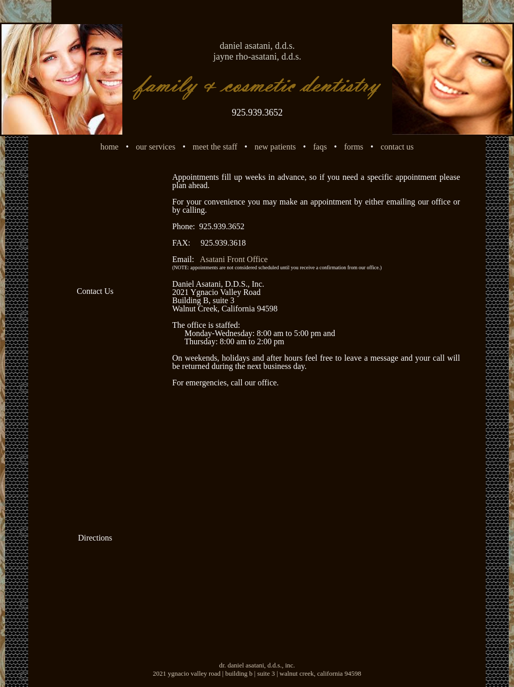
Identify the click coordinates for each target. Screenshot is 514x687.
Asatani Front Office (234, 259)
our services (155, 146)
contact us (396, 146)
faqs (320, 146)
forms (353, 146)
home (109, 146)
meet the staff (215, 146)
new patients (275, 146)
